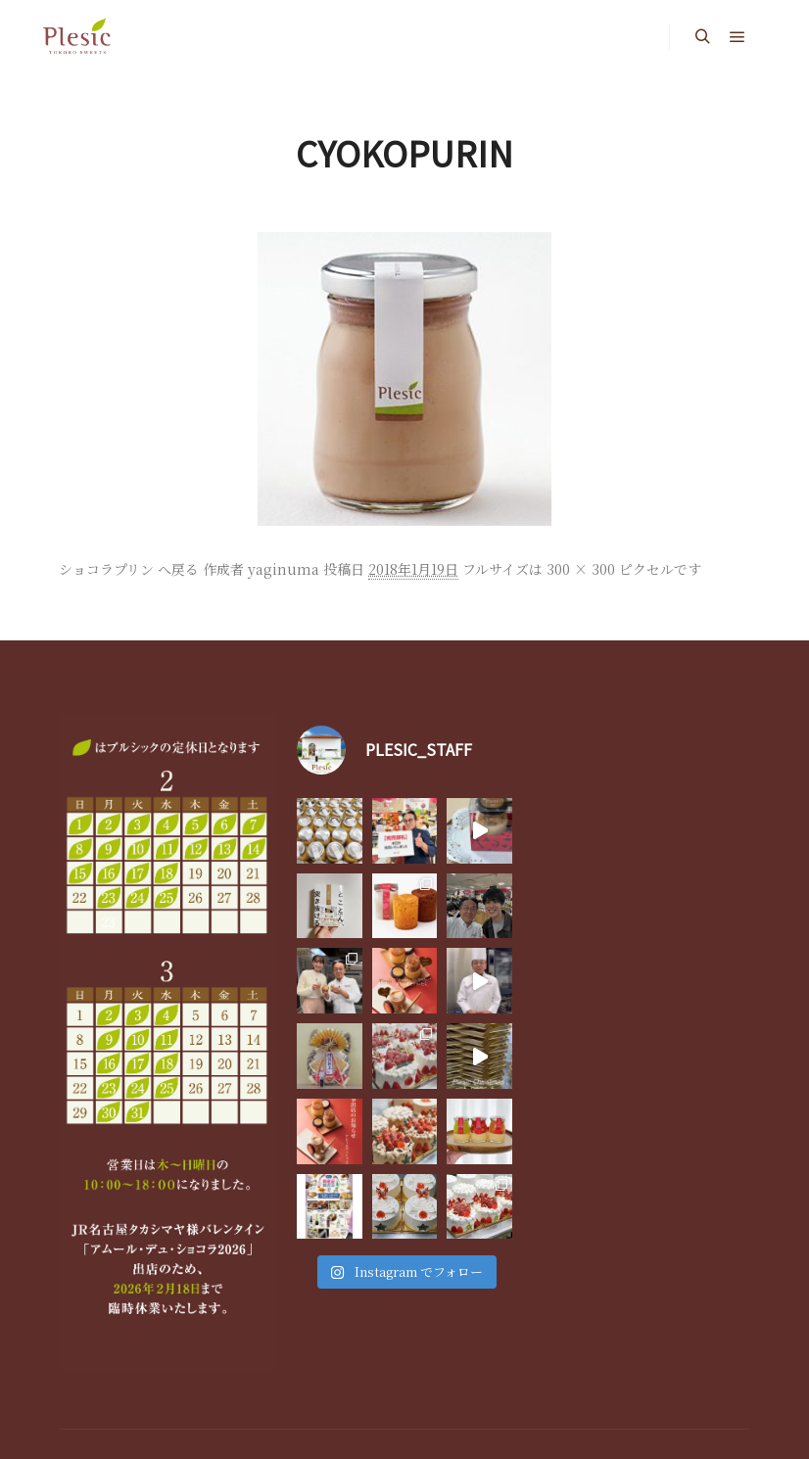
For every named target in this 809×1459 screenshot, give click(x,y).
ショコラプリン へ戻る (129, 569)
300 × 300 (581, 569)
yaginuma (283, 569)
